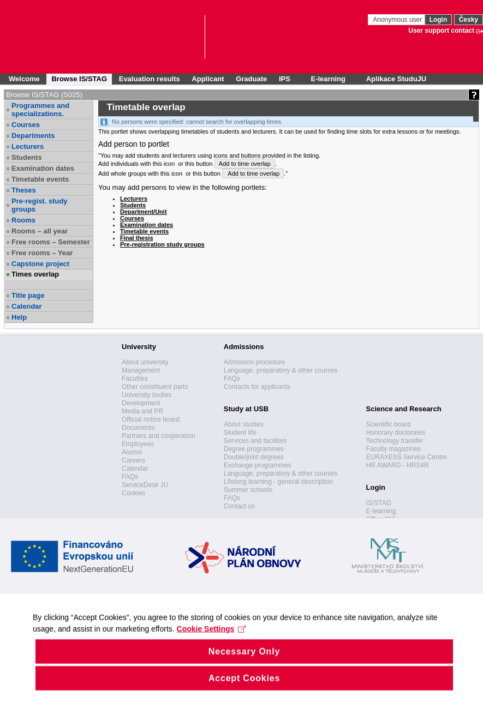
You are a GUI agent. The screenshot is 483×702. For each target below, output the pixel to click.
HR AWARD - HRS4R (397, 465)
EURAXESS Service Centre (406, 457)
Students (26, 157)
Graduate (251, 79)
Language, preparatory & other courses (281, 370)
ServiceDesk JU (145, 485)
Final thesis (136, 238)
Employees (138, 444)
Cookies (133, 493)
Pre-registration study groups (162, 244)
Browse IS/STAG (79, 79)
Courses (25, 125)
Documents (138, 427)
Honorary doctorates (396, 432)
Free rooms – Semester (50, 242)
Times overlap (35, 274)
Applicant (208, 79)
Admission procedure (254, 362)
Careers (133, 460)
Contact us (239, 506)
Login (439, 19)
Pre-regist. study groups (39, 205)
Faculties (135, 378)
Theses (23, 190)
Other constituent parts (155, 387)
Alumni (132, 452)
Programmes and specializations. (40, 109)
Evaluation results (149, 79)
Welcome (24, 79)
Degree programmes (254, 449)
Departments (33, 135)
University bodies (146, 395)
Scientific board (388, 424)
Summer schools (248, 490)
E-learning (381, 511)
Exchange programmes (257, 465)
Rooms (23, 220)
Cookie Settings (211, 640)
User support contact (441, 30)
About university (145, 362)
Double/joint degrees (254, 457)
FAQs (130, 477)
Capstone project (40, 264)
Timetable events (40, 179)
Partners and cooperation (158, 436)
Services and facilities (255, 441)
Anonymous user (398, 19)
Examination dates (42, 168)
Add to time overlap (245, 163)
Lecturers (27, 146)
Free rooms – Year (42, 253)
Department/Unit (143, 211)
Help (19, 317)
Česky (468, 19)
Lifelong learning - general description (278, 481)
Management (141, 370)
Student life (240, 432)
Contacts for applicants (257, 387)
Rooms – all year (39, 231)
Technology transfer (395, 441)
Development (141, 403)
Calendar (26, 306)
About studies (244, 424)
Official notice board (151, 419)
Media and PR (142, 411)
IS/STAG (378, 503)
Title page (27, 295)
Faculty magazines (393, 449)
